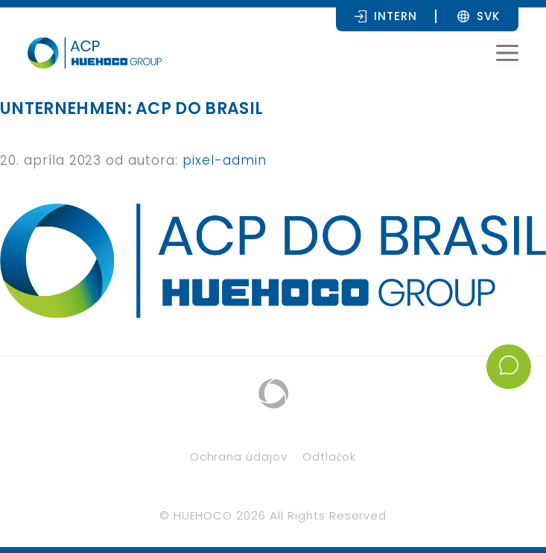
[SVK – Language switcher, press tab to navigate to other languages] (488, 16)
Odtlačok (329, 456)
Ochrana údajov (239, 456)
